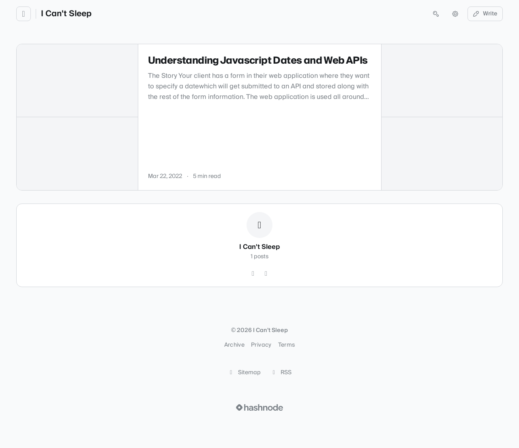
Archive (234, 345)
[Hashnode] (266, 274)
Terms (286, 345)
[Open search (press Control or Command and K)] (436, 13)
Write (485, 14)
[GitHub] (253, 274)
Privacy (261, 345)
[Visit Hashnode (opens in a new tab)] (259, 407)
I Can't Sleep (66, 14)
